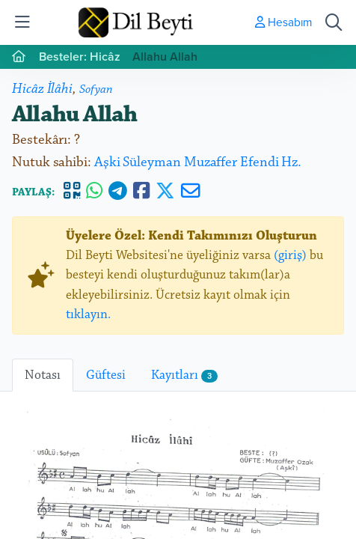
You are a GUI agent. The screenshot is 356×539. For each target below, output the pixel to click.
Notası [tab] (43, 375)
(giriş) (290, 255)
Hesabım (283, 21)
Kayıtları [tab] (184, 375)
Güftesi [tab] (106, 375)
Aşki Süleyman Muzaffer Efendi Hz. (197, 162)
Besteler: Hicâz (79, 56)
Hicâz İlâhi (42, 88)
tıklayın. (88, 314)
